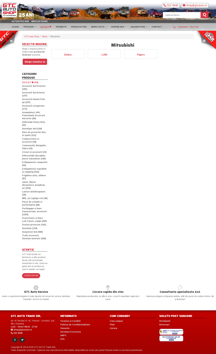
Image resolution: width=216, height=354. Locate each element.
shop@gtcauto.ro (195, 5)
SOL (62, 339)
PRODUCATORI (79, 27)
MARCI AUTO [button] (98, 27)
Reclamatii (164, 321)
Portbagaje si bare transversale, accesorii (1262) (34, 211)
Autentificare (20, 21)
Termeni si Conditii (70, 321)
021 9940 (171, 5)
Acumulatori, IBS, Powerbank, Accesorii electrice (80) (33, 115)
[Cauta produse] (182, 15)
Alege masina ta (35, 61)
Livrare (113, 328)
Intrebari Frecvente (70, 332)
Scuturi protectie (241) (34, 224)
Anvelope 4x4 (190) (32, 128)
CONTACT (157, 27)
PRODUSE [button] (29, 27)
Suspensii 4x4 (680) (32, 232)
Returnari (164, 324)
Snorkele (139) (29, 228)
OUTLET (45, 27)
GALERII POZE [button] (138, 27)
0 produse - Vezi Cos (186, 27)
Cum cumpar (116, 321)
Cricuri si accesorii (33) (34, 152)
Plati (112, 324)
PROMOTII (61, 27)
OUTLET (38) (30, 82)
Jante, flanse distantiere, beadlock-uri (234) (34, 185)
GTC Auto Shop (31, 36)
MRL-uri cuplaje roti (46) (35, 198)
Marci (44, 36)
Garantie (65, 328)
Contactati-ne (31, 275)
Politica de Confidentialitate (75, 324)
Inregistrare (39, 21)
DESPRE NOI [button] (117, 27)
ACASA (15, 27)
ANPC (63, 335)
